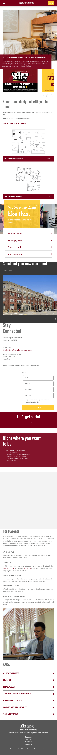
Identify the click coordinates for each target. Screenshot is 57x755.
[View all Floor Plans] (28, 123)
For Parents (28, 742)
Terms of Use (21, 749)
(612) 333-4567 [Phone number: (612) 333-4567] (7, 347)
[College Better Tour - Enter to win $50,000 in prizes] (20, 80)
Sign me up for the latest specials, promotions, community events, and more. (37, 401)
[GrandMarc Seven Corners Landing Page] (26, 3)
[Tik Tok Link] (32, 423)
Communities (28, 737)
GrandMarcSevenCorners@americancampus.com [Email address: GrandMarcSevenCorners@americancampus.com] (17, 350)
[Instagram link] (28, 423)
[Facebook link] (24, 423)
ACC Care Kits (27, 568)
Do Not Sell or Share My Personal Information (35, 749)
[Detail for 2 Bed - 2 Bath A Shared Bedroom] (28, 144)
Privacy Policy (13, 749)
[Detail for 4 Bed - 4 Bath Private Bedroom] (28, 181)
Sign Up (38, 408)
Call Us (51, 3)
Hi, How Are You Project (8, 568)
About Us (28, 739)
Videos (10, 271)
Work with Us (28, 744)
